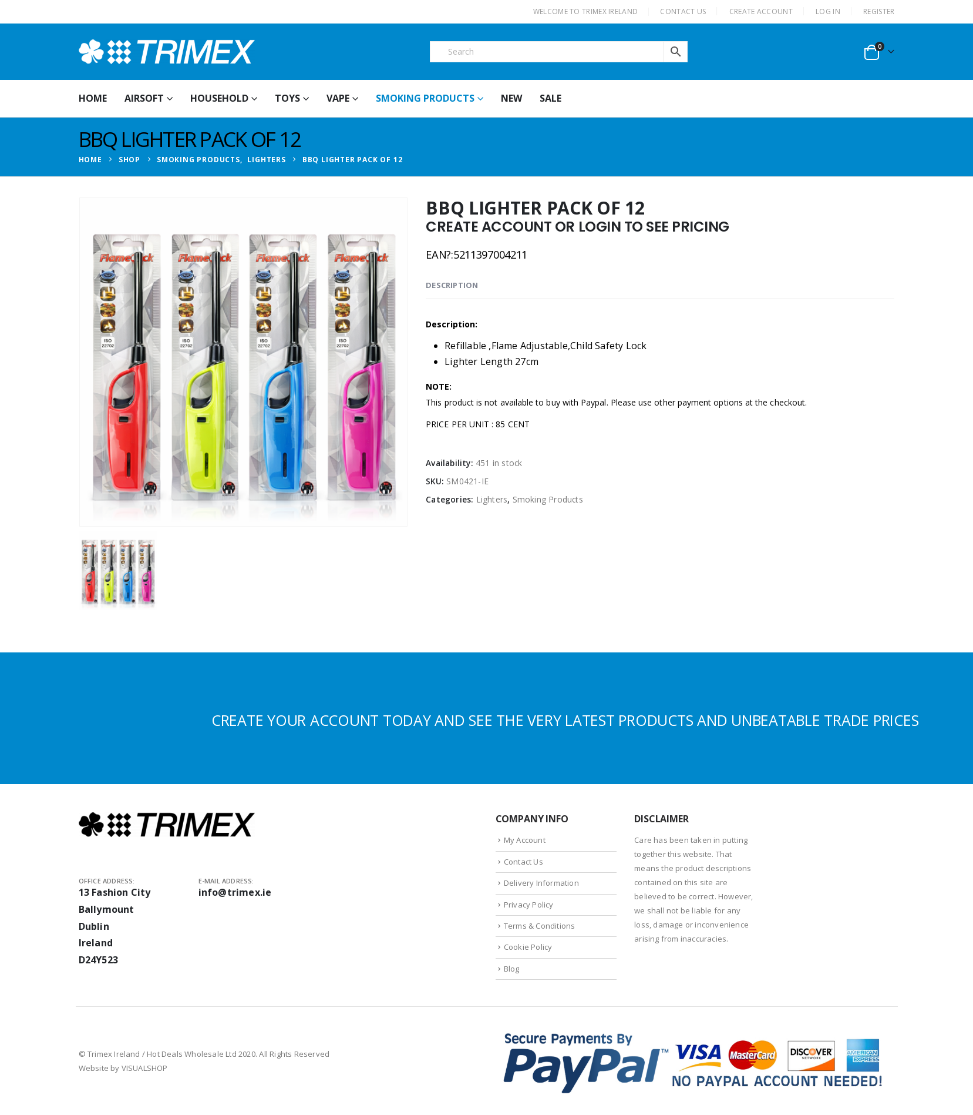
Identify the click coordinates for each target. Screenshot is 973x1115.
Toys (287, 98)
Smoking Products (425, 98)
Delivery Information (541, 883)
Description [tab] (452, 285)
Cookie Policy (528, 947)
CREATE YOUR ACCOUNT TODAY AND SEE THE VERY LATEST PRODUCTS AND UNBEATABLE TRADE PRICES (565, 720)
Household (219, 98)
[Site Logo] (167, 51)
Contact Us (523, 861)
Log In (828, 11)
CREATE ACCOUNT (761, 11)
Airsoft (144, 98)
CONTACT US (683, 11)
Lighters (492, 499)
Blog (512, 968)
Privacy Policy (529, 904)
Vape (337, 98)
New (511, 98)
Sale (550, 98)
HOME (93, 98)
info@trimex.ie (235, 892)
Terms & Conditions (539, 925)
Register (878, 11)
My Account (525, 840)
